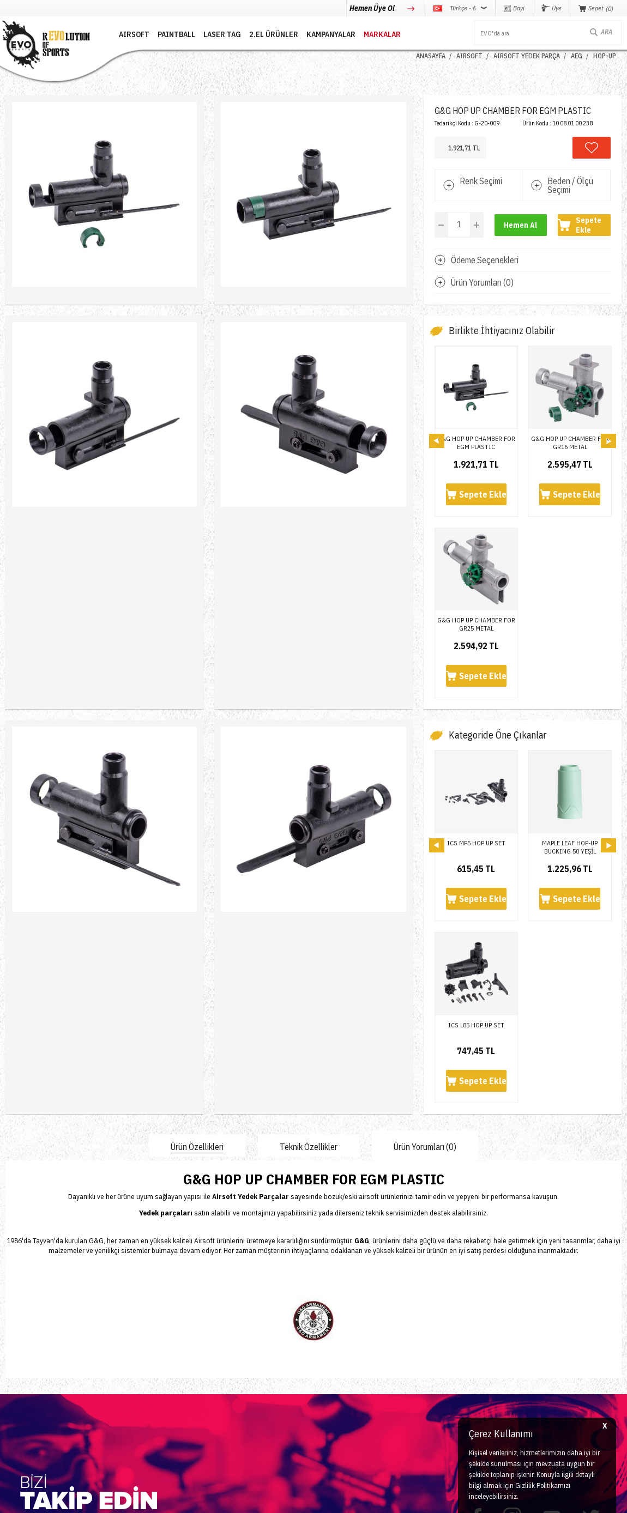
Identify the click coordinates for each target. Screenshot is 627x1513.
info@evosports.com (465, 1366)
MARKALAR (382, 34)
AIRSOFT (134, 34)
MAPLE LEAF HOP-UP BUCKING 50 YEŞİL (570, 665)
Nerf (10, 1349)
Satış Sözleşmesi (343, 1349)
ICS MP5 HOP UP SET (476, 661)
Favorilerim (229, 1366)
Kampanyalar (330, 34)
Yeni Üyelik (229, 1317)
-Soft (265, 1499)
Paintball (17, 1333)
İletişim (121, 1317)
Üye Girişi (228, 1333)
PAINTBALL (176, 34)
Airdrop (15, 1398)
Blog (116, 1349)
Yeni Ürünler (22, 1382)
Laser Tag (18, 1366)
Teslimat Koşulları (344, 1317)
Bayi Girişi (229, 1349)
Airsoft (14, 1317)
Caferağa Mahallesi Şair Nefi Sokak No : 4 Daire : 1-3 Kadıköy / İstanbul (502, 1411)
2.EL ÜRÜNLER (273, 34)
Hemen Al (520, 225)
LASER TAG (222, 34)
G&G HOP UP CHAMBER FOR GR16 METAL (570, 442)
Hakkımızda (126, 1333)
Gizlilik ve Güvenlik (346, 1382)
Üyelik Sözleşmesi (344, 1333)
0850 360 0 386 (459, 1328)
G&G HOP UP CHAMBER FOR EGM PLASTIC (476, 442)
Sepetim (225, 1382)
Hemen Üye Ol (372, 8)
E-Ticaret (287, 1499)
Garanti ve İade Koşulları (353, 1366)
